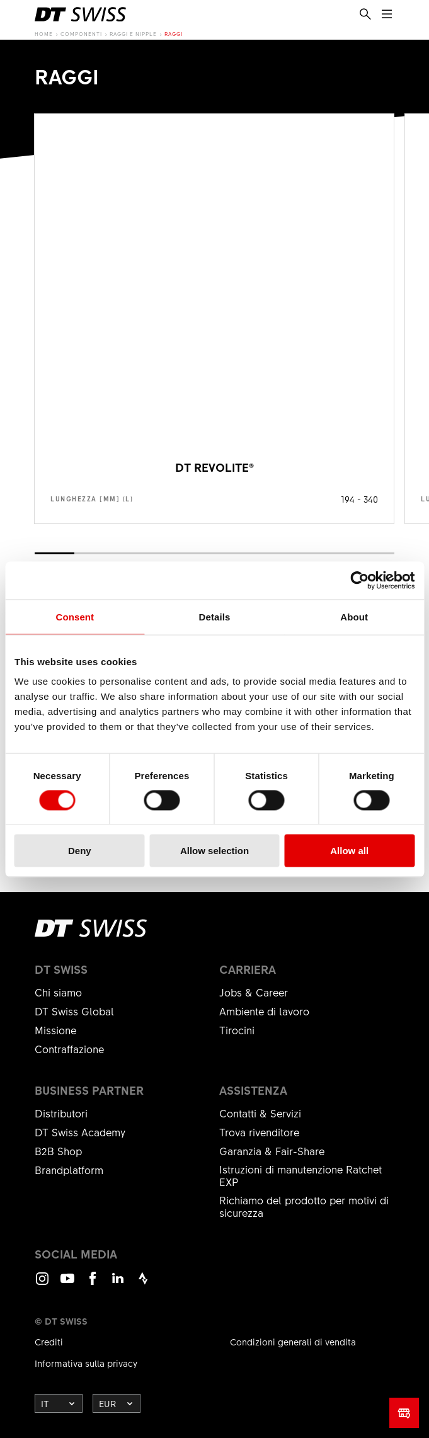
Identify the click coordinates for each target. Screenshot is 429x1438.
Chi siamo (58, 992)
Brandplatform (69, 1170)
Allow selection (214, 850)
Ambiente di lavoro (264, 1011)
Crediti (49, 1341)
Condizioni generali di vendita (293, 1341)
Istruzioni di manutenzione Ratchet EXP (300, 1175)
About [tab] (354, 616)
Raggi (173, 33)
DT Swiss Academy (80, 1132)
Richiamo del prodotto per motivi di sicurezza (304, 1206)
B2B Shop (58, 1151)
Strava (143, 1284)
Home (44, 33)
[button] (54, 553)
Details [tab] (215, 616)
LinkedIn (117, 1284)
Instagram (42, 1284)
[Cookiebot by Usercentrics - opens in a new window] (359, 580)
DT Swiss (61, 969)
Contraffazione (69, 1049)
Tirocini (237, 1030)
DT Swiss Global (74, 1011)
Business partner (89, 1090)
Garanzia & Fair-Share (271, 1151)
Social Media (76, 1254)
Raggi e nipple (133, 33)
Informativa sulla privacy (86, 1363)
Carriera (247, 969)
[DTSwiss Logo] (80, 14)
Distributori (61, 1113)
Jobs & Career (253, 992)
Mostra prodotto (214, 318)
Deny (79, 850)
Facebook (92, 1284)
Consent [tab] (74, 616)
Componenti (81, 33)
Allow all (349, 850)
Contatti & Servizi (260, 1113)
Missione (55, 1030)
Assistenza (253, 1090)
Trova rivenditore (259, 1132)
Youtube (67, 1284)
